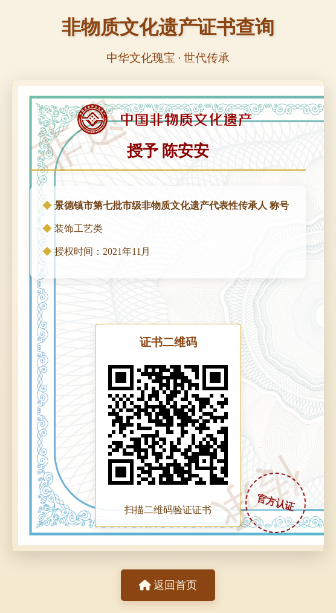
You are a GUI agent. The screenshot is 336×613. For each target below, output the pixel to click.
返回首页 (168, 585)
